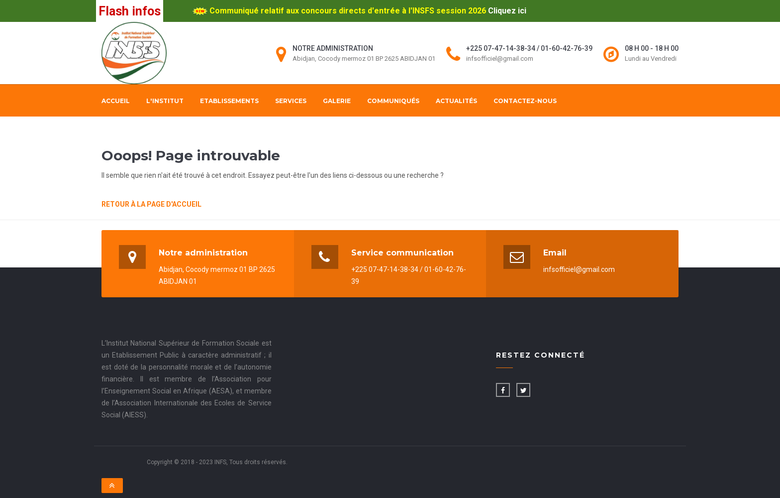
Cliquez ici (507, 10)
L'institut (165, 101)
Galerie (337, 101)
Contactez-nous (525, 101)
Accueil (115, 101)
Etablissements (229, 101)
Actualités (456, 101)
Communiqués (393, 101)
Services (290, 101)
